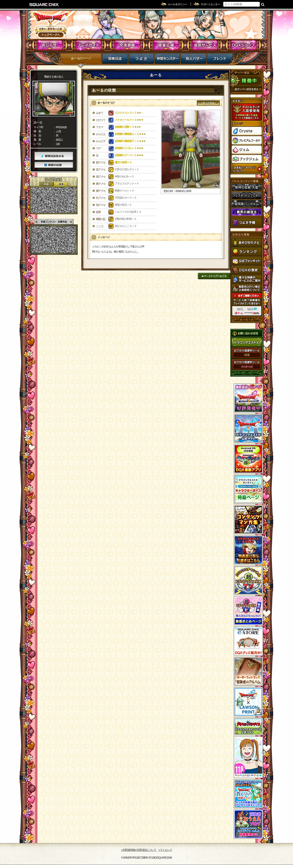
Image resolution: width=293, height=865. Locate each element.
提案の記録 (53, 165)
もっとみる (208, 102)
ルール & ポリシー (177, 4)
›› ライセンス (165, 850)
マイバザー (193, 60)
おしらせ (50, 45)
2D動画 (46, 184)
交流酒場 (127, 45)
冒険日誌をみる (53, 156)
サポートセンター (210, 4)
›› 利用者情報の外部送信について (139, 850)
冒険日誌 (115, 60)
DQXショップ (243, 45)
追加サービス (205, 45)
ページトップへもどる (214, 276)
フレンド (220, 60)
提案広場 (166, 45)
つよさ (141, 60)
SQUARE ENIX (44, 4)
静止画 (60, 184)
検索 (263, 4)
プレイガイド (88, 45)
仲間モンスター (167, 60)
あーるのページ (81, 58)
